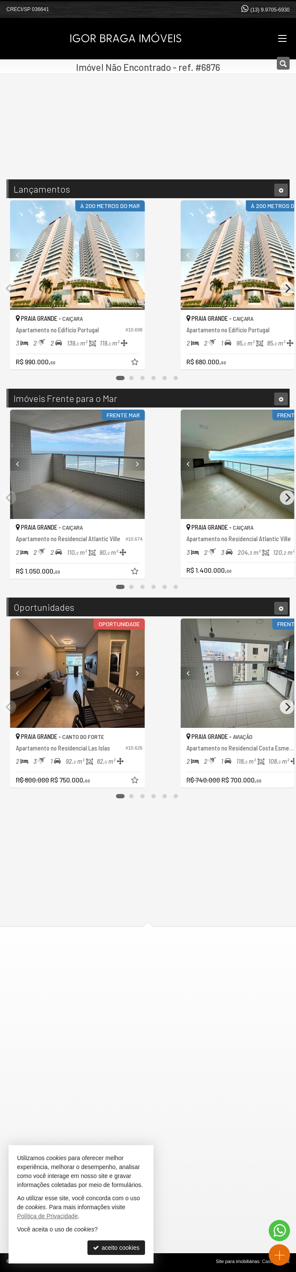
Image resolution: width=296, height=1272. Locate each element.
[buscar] (203, 135)
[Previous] (78, 255)
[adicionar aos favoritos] (220, 363)
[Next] (217, 255)
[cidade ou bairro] (130, 135)
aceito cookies (116, 1247)
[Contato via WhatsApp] (279, 1230)
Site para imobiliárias (237, 1261)
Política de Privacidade (47, 1216)
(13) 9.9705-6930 (270, 10)
